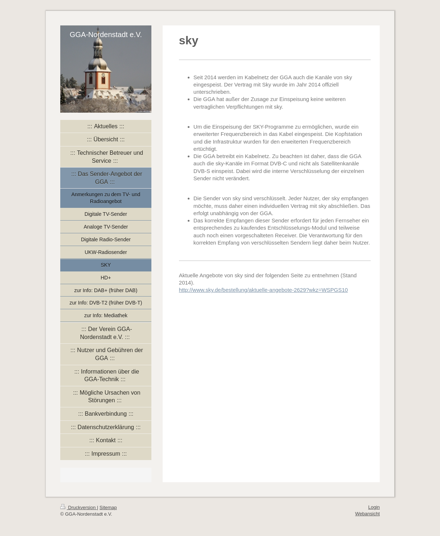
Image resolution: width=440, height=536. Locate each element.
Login (374, 507)
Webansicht (367, 513)
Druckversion (78, 507)
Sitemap (108, 507)
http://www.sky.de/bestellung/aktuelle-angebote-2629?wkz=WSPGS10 (263, 290)
